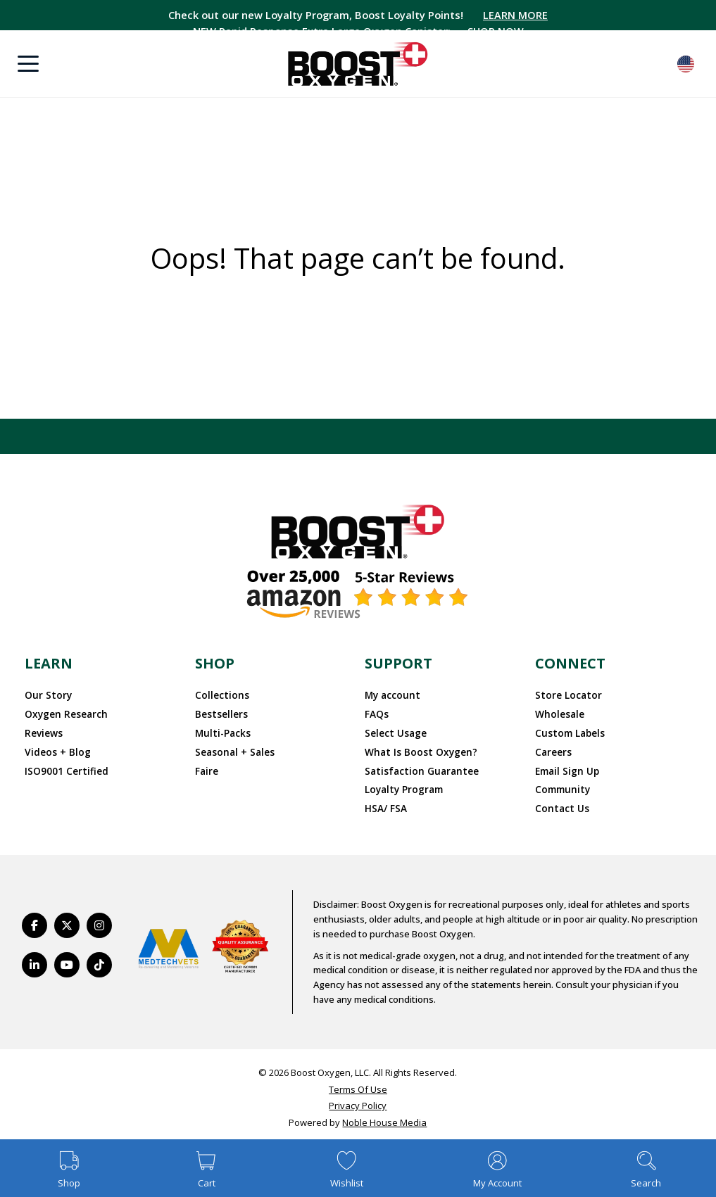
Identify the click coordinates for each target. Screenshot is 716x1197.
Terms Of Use (358, 1083)
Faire (206, 767)
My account (390, 694)
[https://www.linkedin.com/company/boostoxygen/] (34, 959)
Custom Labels (567, 731)
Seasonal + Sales (232, 748)
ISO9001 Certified (63, 767)
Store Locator (565, 694)
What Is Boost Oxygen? (415, 748)
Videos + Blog (55, 748)
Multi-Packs (221, 731)
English (685, 64)
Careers (552, 748)
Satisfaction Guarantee (417, 767)
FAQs (376, 713)
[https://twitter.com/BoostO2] (67, 919)
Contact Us (559, 803)
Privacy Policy (358, 1100)
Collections (219, 694)
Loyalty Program (402, 785)
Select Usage (394, 731)
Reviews (43, 731)
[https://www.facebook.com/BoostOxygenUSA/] (34, 919)
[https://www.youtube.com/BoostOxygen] (67, 959)
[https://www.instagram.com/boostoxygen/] (99, 919)
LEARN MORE (518, 15)
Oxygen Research (64, 713)
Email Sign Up (566, 767)
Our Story (46, 694)
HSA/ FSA (385, 803)
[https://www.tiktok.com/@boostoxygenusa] (99, 959)
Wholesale (558, 713)
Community (560, 785)
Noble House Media (384, 1117)
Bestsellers (219, 713)
